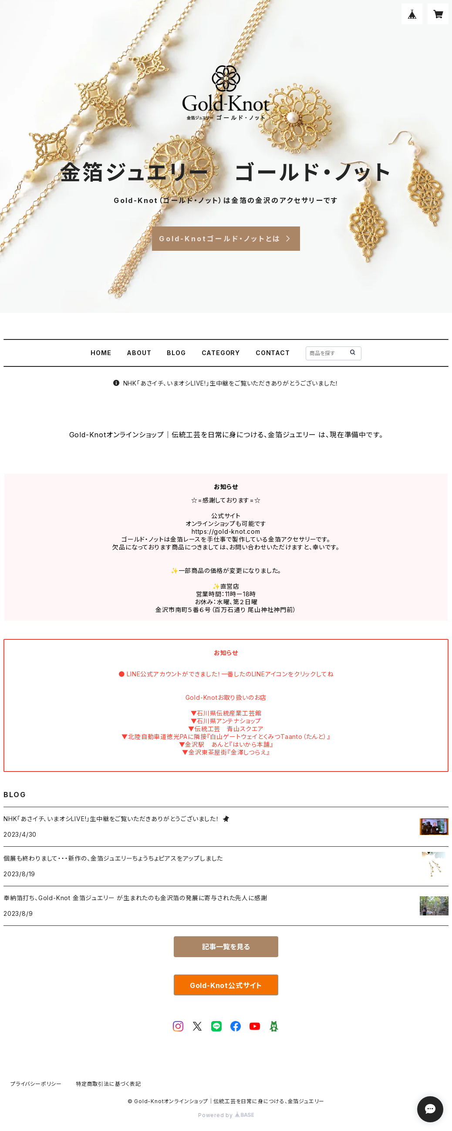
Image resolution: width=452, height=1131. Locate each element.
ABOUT (139, 352)
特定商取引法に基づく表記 (108, 1084)
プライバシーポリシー (36, 1084)
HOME (101, 352)
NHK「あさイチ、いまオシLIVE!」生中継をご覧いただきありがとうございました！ (226, 383)
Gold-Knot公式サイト (226, 985)
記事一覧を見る (226, 946)
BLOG (176, 352)
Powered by (226, 1115)
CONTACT (273, 352)
